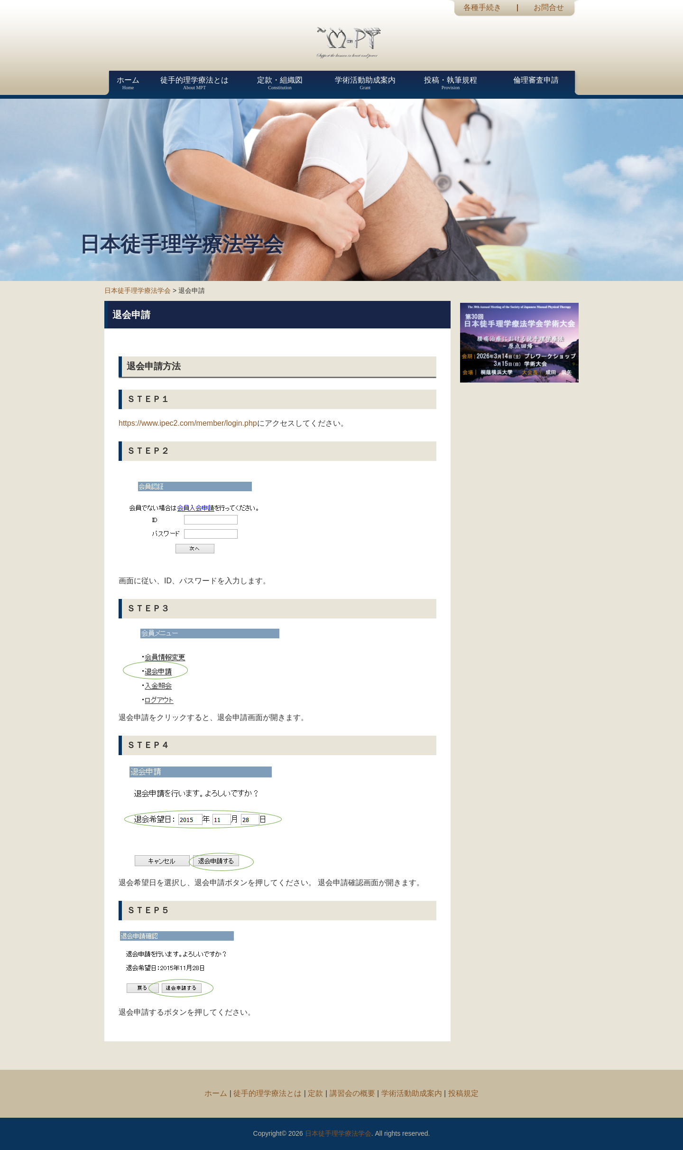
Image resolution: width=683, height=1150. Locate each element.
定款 (315, 1093)
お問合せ (549, 7)
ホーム (215, 1093)
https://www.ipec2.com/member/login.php (188, 423)
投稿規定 (463, 1093)
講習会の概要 (352, 1093)
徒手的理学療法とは (267, 1093)
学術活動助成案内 (411, 1093)
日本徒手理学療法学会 (137, 290)
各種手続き (482, 7)
